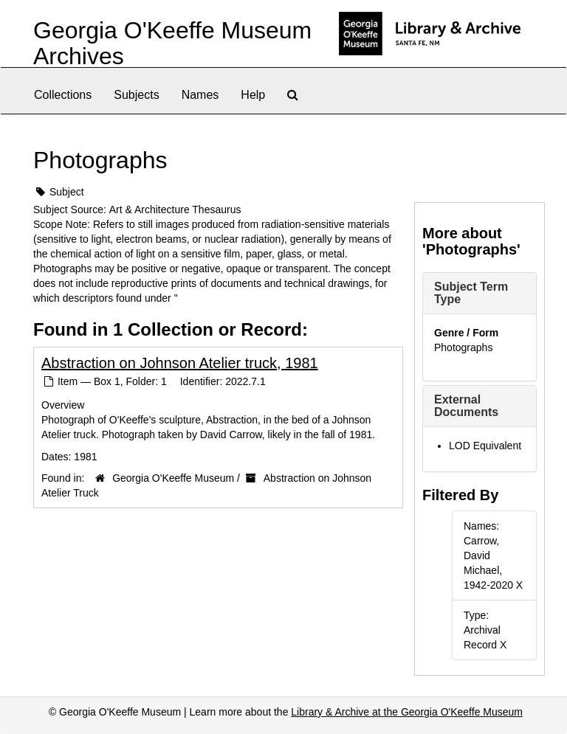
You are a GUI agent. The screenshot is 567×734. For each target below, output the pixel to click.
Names (200, 95)
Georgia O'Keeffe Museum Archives (172, 43)
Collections (63, 95)
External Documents (466, 406)
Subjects (136, 95)
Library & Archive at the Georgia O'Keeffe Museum (407, 712)
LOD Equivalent (485, 445)
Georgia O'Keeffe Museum (173, 478)
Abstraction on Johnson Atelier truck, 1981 (179, 363)
